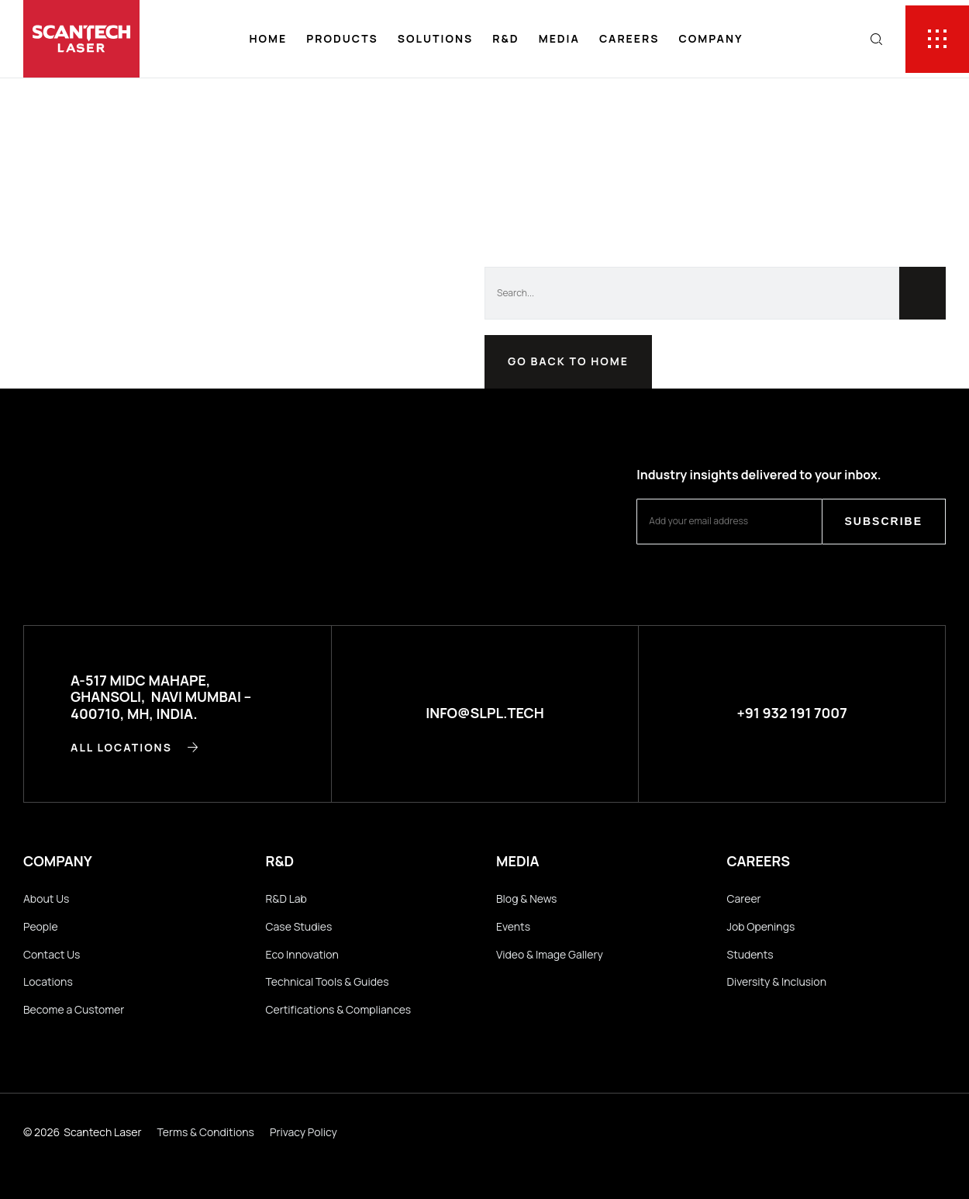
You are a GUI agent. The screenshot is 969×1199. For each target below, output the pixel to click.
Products (342, 38)
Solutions (435, 38)
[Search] (922, 293)
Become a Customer (73, 1009)
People (40, 926)
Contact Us (51, 954)
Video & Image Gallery (549, 954)
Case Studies (299, 926)
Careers (629, 38)
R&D (505, 38)
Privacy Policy (303, 1132)
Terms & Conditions (205, 1132)
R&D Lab (286, 898)
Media (559, 38)
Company (710, 38)
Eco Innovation (302, 954)
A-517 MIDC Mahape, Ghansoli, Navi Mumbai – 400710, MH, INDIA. (161, 697)
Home (268, 38)
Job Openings (761, 926)
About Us (46, 898)
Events (513, 926)
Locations (48, 981)
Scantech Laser (102, 1132)
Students (750, 954)
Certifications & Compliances (339, 1009)
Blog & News (526, 898)
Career (744, 898)
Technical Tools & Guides (327, 981)
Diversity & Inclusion (776, 981)
